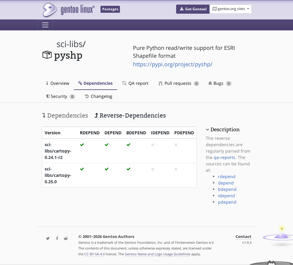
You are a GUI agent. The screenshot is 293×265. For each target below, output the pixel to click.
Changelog (98, 96)
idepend (226, 195)
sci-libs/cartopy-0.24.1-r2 (58, 151)
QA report (135, 83)
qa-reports (224, 157)
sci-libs (69, 44)
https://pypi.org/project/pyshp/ (173, 64)
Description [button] (225, 129)
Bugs (220, 83)
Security (60, 96)
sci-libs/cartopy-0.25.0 (58, 175)
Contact (243, 236)
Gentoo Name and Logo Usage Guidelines (157, 254)
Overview (57, 83)
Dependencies (95, 83)
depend (226, 183)
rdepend (227, 176)
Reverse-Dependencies (130, 115)
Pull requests (179, 83)
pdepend (227, 202)
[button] (193, 9)
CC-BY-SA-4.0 (94, 254)
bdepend (227, 189)
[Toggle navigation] (45, 24)
